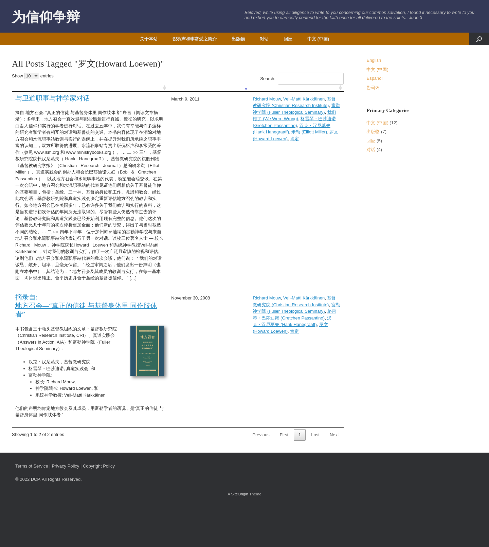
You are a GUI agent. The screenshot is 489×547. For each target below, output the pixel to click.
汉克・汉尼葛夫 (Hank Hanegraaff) (297, 112)
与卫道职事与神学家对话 (52, 98)
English (373, 60)
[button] (479, 39)
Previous (261, 474)
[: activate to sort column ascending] (78, 88)
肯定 (264, 118)
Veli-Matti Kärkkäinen (231, 99)
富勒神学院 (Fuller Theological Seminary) (239, 105)
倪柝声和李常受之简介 (195, 38)
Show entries (33, 75)
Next (334, 474)
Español (374, 78)
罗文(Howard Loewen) (235, 118)
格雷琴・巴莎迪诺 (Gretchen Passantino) (220, 112)
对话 (264, 38)
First (284, 474)
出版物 (238, 38)
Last (315, 474)
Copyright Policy (99, 505)
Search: (301, 78)
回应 (288, 38)
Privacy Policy (65, 505)
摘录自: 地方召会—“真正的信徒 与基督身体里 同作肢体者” (76, 339)
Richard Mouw (194, 99)
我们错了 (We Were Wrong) (310, 105)
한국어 (373, 87)
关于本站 (149, 38)
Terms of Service (31, 505)
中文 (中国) (318, 38)
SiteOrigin (239, 534)
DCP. (36, 519)
